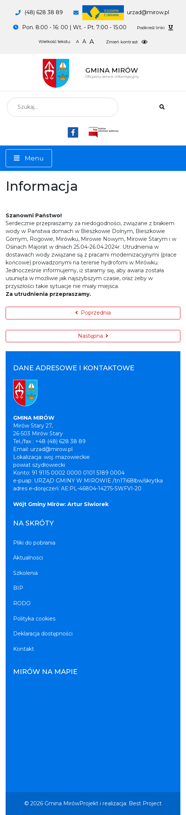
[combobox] (62, 107)
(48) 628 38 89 (43, 12)
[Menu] (29, 158)
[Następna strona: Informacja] (93, 336)
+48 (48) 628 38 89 (60, 441)
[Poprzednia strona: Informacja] (93, 313)
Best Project (145, 803)
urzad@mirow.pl (125, 12)
